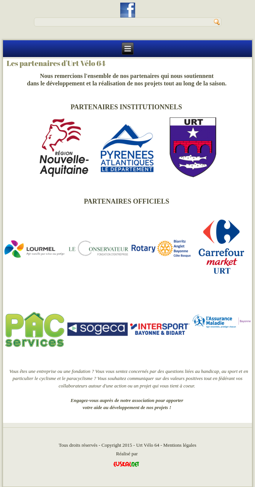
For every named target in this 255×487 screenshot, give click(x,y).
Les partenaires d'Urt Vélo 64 (56, 63)
